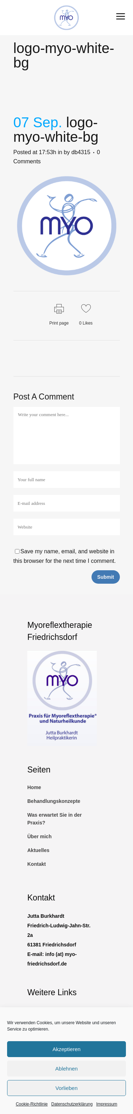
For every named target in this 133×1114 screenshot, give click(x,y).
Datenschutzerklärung (72, 1104)
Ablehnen (66, 1069)
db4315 (80, 152)
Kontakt (36, 864)
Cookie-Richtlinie (32, 1104)
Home (34, 787)
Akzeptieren (66, 1049)
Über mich (39, 836)
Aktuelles (38, 850)
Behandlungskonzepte (53, 801)
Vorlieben (66, 1088)
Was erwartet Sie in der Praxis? (54, 819)
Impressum (106, 1104)
